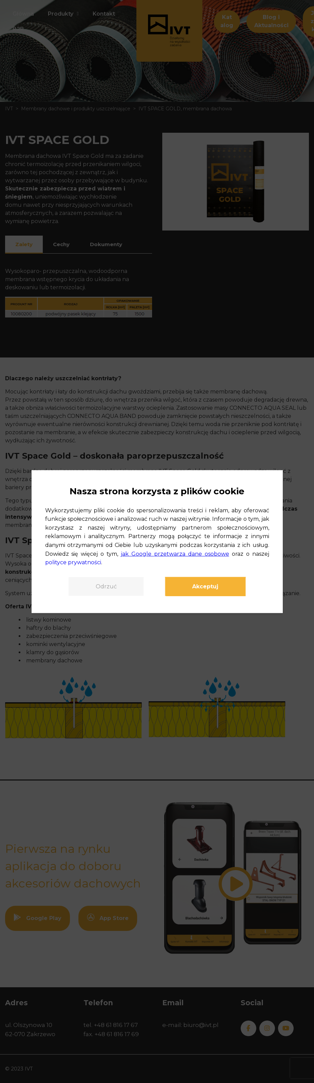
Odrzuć (105, 586)
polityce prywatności (73, 562)
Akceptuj (205, 586)
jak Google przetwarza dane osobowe (175, 553)
